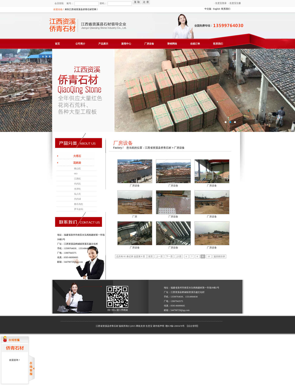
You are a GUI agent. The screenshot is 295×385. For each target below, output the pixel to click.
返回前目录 (219, 256)
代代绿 (77, 199)
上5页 (179, 256)
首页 (57, 43)
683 (76, 173)
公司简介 (80, 43)
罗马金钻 (78, 209)
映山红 (77, 168)
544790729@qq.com (73, 262)
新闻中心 (126, 43)
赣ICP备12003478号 (175, 326)
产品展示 (103, 43)
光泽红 (77, 189)
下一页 (169, 256)
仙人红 (77, 194)
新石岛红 (78, 204)
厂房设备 (149, 43)
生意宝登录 (220, 3)
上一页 (159, 256)
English (216, 9)
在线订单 (195, 43)
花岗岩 (77, 162)
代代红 (77, 183)
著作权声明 (158, 326)
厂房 (134, 216)
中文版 (208, 9)
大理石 (77, 156)
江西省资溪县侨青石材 (107, 326)
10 (209, 256)
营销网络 (172, 43)
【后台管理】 (192, 326)
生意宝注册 (234, 3)
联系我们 (225, 9)
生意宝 (149, 326)
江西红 (77, 178)
